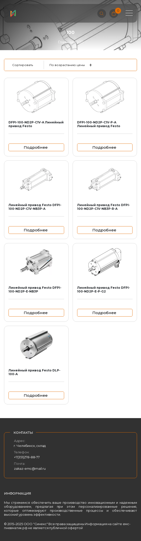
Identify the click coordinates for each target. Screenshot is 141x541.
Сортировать (22, 65)
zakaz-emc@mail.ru (30, 468)
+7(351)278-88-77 (27, 457)
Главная (66, 42)
